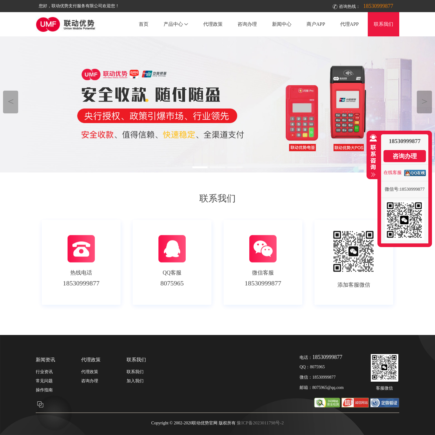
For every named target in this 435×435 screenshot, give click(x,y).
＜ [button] (10, 101)
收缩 (372, 156)
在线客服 (393, 172)
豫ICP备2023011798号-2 (260, 422)
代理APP (349, 24)
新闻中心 (281, 24)
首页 (143, 24)
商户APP (316, 24)
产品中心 (176, 24)
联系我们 (383, 24)
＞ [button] (424, 101)
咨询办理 (247, 24)
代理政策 (213, 24)
